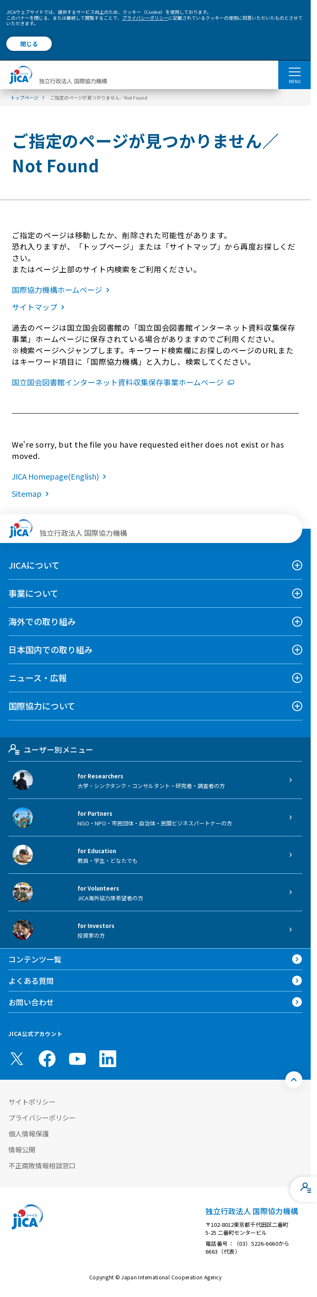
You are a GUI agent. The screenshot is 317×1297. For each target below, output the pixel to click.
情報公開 (21, 1149)
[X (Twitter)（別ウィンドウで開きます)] (16, 1058)
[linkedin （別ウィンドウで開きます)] (107, 1058)
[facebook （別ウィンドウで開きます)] (47, 1058)
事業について (33, 593)
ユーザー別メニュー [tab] (50, 749)
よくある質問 (31, 980)
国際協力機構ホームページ (62, 289)
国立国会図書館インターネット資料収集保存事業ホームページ (123, 382)
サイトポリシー (32, 1102)
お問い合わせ (31, 1001)
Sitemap (32, 493)
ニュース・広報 (37, 678)
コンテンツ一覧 (34, 959)
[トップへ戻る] (293, 1079)
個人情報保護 (28, 1133)
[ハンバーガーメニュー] (294, 71)
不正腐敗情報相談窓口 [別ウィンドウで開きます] (42, 1165)
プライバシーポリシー (145, 17)
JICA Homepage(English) (60, 476)
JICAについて (34, 565)
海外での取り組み (42, 621)
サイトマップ (40, 306)
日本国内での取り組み (50, 649)
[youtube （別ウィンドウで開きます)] (77, 1058)
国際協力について (41, 706)
